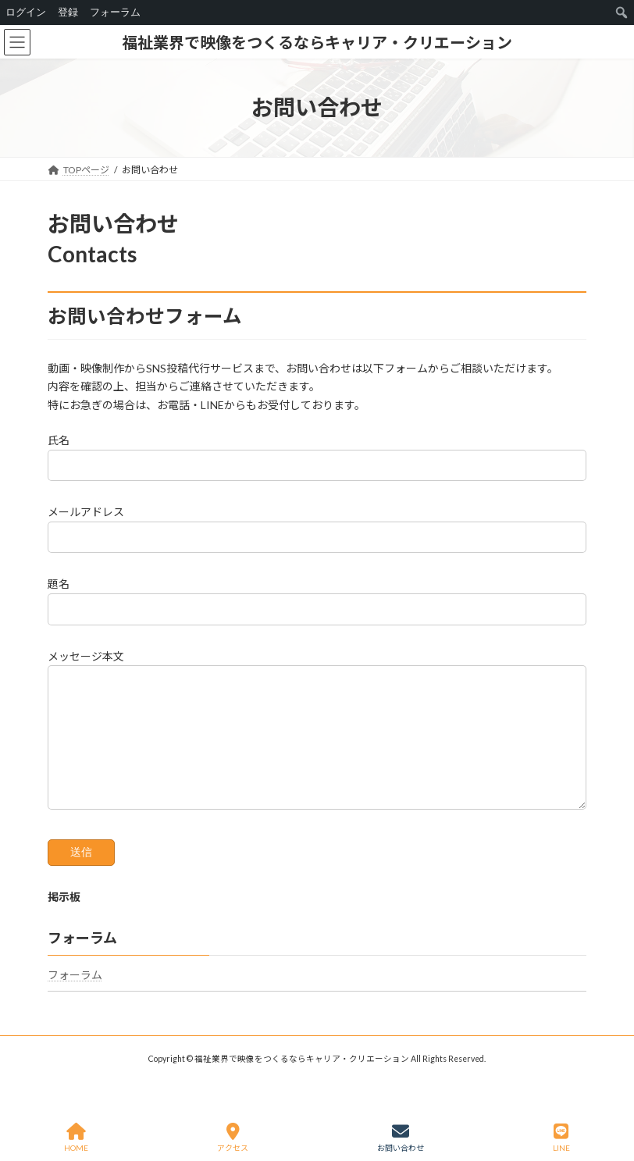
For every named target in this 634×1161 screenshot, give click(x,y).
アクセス (232, 1137)
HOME (76, 1137)
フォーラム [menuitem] (115, 12)
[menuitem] (622, 12)
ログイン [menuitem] (25, 12)
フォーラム (75, 998)
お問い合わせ (400, 1137)
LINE (561, 1137)
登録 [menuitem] (68, 12)
